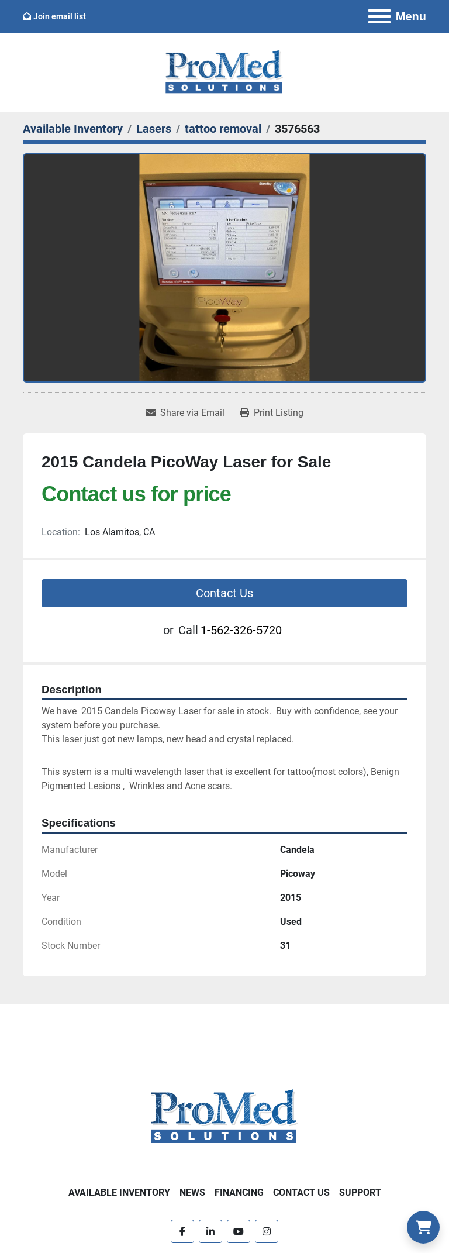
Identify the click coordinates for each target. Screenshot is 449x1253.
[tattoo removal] (223, 129)
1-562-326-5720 (241, 630)
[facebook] (182, 1231)
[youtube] (238, 1231)
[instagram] (266, 1231)
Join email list (59, 16)
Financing (239, 1192)
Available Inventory (119, 1192)
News (192, 1192)
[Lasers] (153, 129)
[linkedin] (210, 1231)
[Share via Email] (185, 413)
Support (360, 1192)
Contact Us (224, 593)
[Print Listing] (271, 413)
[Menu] (379, 16)
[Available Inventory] (73, 129)
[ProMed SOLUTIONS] (224, 1116)
